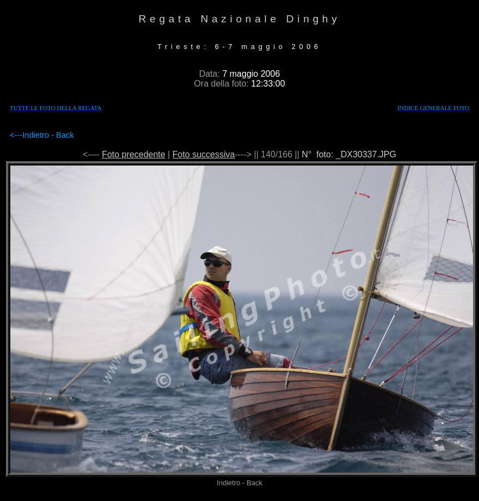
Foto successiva (204, 154)
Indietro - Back (48, 135)
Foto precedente (133, 154)
